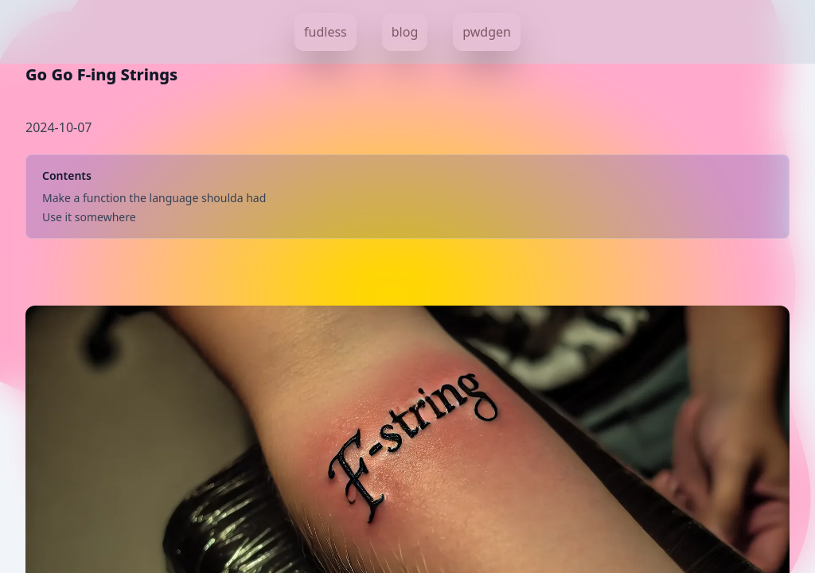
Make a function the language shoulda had (154, 197)
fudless (325, 32)
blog (405, 32)
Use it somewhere (89, 216)
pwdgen (486, 32)
